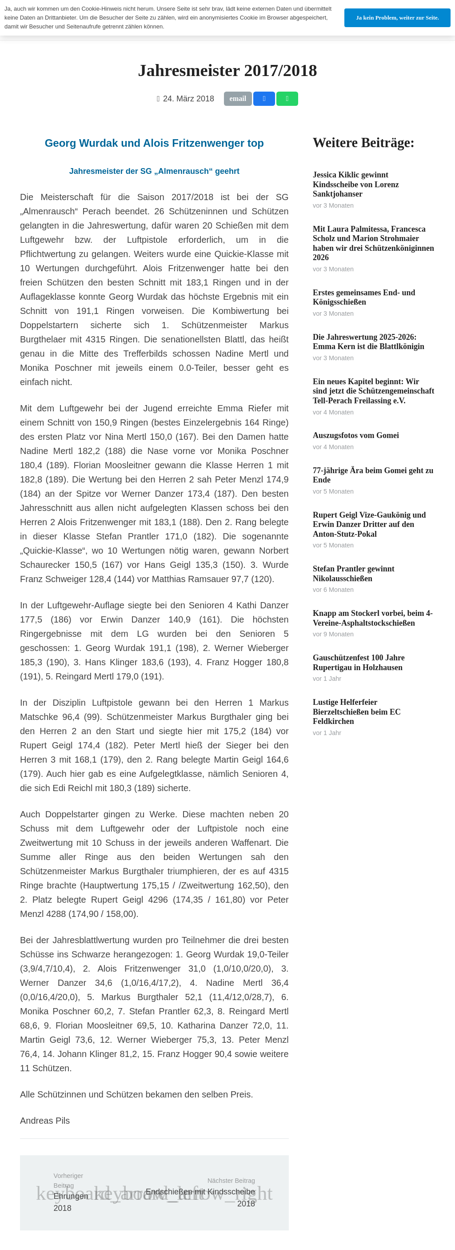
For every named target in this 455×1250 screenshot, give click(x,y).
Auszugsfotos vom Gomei (356, 435)
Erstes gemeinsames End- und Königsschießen (364, 297)
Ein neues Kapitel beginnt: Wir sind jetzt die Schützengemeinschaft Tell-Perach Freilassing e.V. (373, 391)
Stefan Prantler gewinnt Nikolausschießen (354, 573)
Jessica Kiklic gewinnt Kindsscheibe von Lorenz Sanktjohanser (356, 184)
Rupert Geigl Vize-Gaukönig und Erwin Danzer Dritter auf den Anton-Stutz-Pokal (369, 524)
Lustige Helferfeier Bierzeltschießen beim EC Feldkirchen (357, 712)
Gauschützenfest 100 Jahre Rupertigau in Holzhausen (359, 662)
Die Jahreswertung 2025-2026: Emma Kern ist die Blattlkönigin (368, 342)
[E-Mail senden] (238, 99)
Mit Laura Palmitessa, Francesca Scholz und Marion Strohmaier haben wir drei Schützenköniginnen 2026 (373, 243)
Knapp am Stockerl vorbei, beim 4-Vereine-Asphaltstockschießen (373, 618)
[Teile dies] (264, 99)
